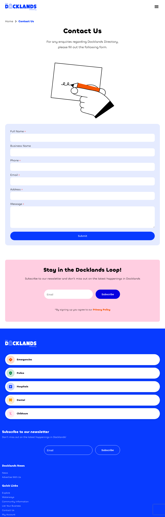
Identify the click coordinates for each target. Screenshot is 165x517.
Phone (14, 160)
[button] (156, 6)
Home (9, 21)
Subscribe (108, 294)
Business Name (20, 146)
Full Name (17, 131)
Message (16, 204)
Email (14, 175)
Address (15, 189)
